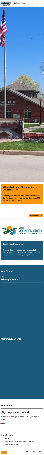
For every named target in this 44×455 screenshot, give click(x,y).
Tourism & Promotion (13, 244)
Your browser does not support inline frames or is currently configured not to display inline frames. (22, 369)
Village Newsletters (12, 444)
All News (8, 438)
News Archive (36, 215)
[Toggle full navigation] (4, 452)
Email (3, 424)
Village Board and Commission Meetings (19, 441)
